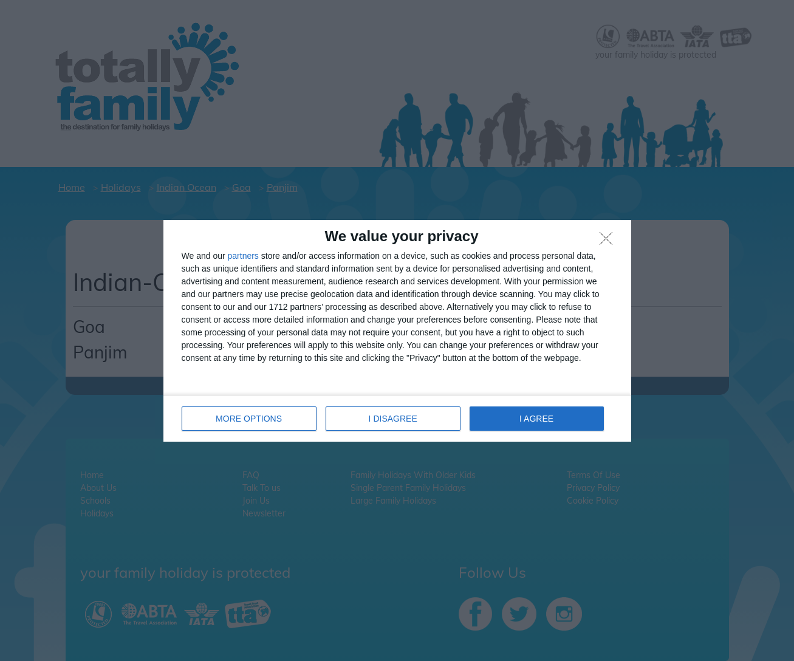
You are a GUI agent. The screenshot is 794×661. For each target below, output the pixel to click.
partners (243, 256)
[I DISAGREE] (609, 242)
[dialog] (397, 331)
